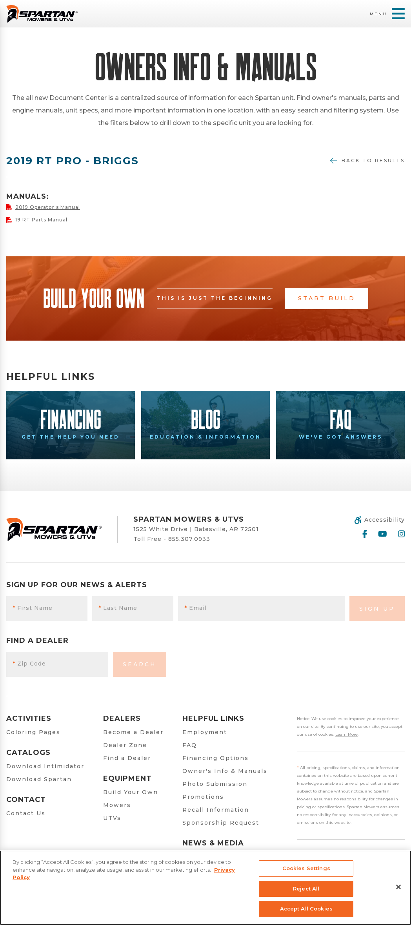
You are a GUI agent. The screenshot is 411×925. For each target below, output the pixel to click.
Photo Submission (214, 783)
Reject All (306, 888)
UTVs (112, 818)
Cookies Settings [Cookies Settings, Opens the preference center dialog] (306, 868)
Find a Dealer (127, 758)
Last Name (117, 607)
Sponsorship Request (220, 822)
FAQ (189, 745)
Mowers (117, 805)
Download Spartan (39, 779)
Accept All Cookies (306, 908)
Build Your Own (130, 792)
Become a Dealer (133, 732)
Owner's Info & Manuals (224, 770)
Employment (204, 732)
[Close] (398, 887)
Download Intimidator (45, 766)
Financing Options (215, 758)
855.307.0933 (189, 538)
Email (195, 607)
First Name (33, 607)
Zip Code (29, 663)
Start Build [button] (326, 298)
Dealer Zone (125, 745)
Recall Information (215, 809)
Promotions (203, 796)
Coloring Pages (33, 732)
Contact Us (25, 813)
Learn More (346, 734)
